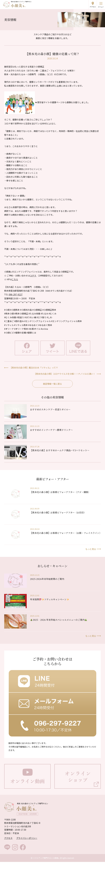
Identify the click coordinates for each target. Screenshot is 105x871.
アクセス (93, 7)
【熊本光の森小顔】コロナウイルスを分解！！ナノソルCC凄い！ (64, 373)
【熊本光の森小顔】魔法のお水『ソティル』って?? (34, 367)
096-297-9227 (16, 294)
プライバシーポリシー (26, 838)
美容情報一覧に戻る (52, 383)
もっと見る (90, 549)
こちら (15, 279)
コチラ (33, 275)
